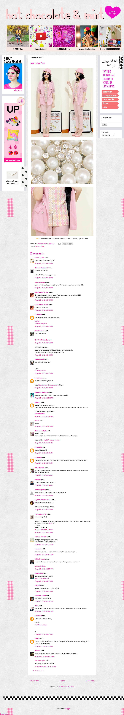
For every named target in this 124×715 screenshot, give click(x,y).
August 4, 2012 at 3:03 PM (44, 510)
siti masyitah (39, 467)
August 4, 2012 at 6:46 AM (43, 463)
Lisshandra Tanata (41, 292)
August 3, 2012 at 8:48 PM (44, 288)
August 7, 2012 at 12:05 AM (44, 611)
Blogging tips (4, 714)
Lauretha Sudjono (41, 392)
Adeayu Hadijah (40, 431)
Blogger (67, 709)
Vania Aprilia (39, 359)
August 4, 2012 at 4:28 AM (43, 443)
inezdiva (38, 479)
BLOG (37, 529)
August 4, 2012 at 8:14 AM (43, 485)
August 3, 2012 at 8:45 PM (44, 263)
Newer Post (34, 681)
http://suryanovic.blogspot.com (48, 385)
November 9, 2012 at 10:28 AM (45, 666)
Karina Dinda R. (40, 514)
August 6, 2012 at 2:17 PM (44, 581)
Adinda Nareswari (41, 268)
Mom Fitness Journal (42, 578)
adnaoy (37, 402)
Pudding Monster (40, 371)
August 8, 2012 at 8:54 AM (43, 634)
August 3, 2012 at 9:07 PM (44, 343)
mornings (38, 378)
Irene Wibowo (40, 282)
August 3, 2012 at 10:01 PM (44, 398)
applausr (38, 549)
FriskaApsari (39, 258)
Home (62, 681)
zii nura (37, 650)
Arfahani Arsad (40, 595)
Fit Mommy (39, 573)
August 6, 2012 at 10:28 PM (44, 601)
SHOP (50, 529)
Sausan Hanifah (40, 537)
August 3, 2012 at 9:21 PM (44, 373)
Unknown (38, 314)
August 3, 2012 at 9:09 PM (44, 355)
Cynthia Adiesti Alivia (42, 500)
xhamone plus (40, 661)
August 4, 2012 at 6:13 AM (43, 453)
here (50, 523)
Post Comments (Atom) (66, 687)
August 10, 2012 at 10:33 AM (44, 656)
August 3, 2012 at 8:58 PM (44, 300)
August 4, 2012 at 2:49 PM (44, 495)
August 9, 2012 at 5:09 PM (44, 646)
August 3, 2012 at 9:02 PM (44, 326)
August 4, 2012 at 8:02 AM (43, 475)
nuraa (37, 421)
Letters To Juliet (40, 566)
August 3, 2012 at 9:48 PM (44, 388)
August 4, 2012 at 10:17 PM (44, 544)
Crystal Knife (39, 331)
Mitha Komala (40, 559)
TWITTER (43, 529)
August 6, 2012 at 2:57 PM (44, 591)
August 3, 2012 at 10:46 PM (44, 416)
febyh (37, 638)
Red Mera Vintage (41, 625)
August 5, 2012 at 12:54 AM (44, 569)
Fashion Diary (39, 247)
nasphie (38, 585)
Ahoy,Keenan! (40, 413)
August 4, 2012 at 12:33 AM (44, 426)
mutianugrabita (40, 490)
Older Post (90, 681)
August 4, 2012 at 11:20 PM (44, 554)
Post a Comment (38, 671)
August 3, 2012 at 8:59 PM (44, 310)
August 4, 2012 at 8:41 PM (44, 532)
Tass (36, 606)
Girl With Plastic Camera (43, 340)
